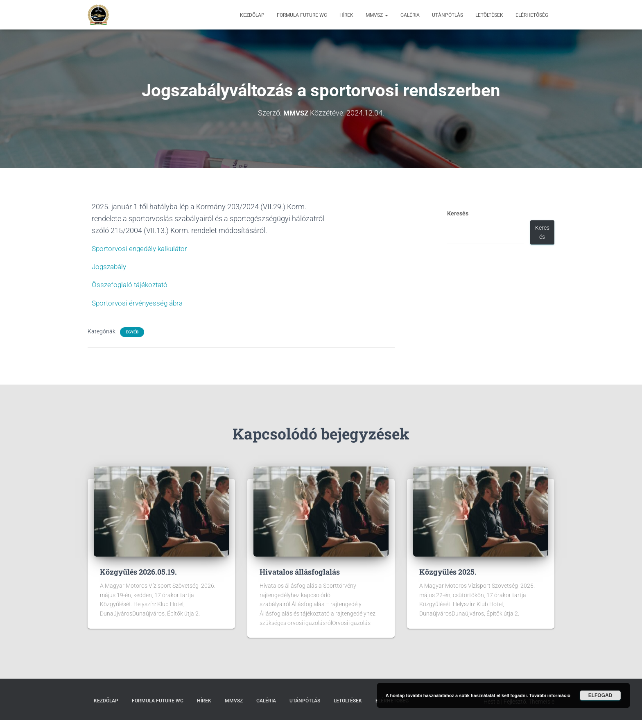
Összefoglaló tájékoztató (132, 284)
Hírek (346, 15)
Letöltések (489, 15)
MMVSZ (377, 15)
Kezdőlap (252, 15)
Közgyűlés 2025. (448, 572)
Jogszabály (110, 266)
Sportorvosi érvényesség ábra (139, 303)
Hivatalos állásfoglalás (300, 572)
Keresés (457, 213)
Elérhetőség (531, 15)
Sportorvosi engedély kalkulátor (142, 248)
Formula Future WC (302, 15)
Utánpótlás (447, 15)
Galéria (410, 15)
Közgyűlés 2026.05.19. (138, 572)
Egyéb (132, 332)
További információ (549, 695)
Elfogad (600, 695)
